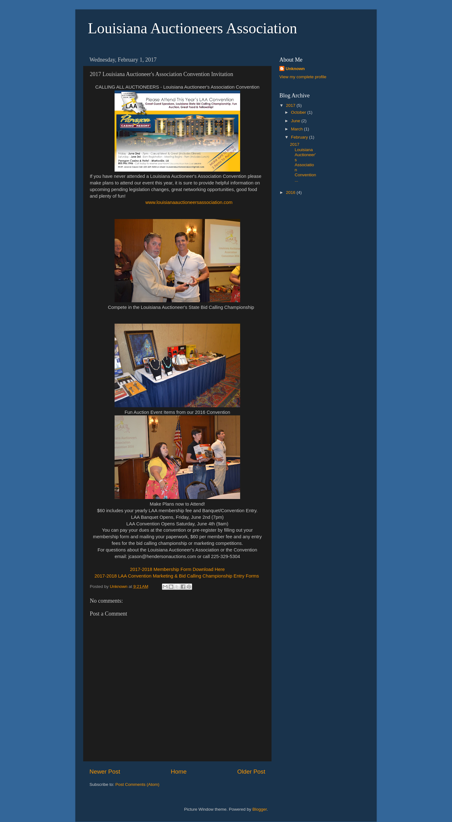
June (296, 120)
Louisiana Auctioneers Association (192, 28)
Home (178, 771)
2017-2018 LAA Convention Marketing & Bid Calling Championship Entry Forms (177, 575)
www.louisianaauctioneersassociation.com (188, 202)
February (300, 137)
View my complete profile (302, 76)
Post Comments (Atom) (137, 784)
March (297, 129)
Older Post (251, 771)
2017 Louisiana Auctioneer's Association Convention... (303, 162)
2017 (291, 105)
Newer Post (104, 771)
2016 (291, 192)
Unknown (295, 68)
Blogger (259, 809)
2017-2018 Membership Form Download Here (177, 569)
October (299, 112)
